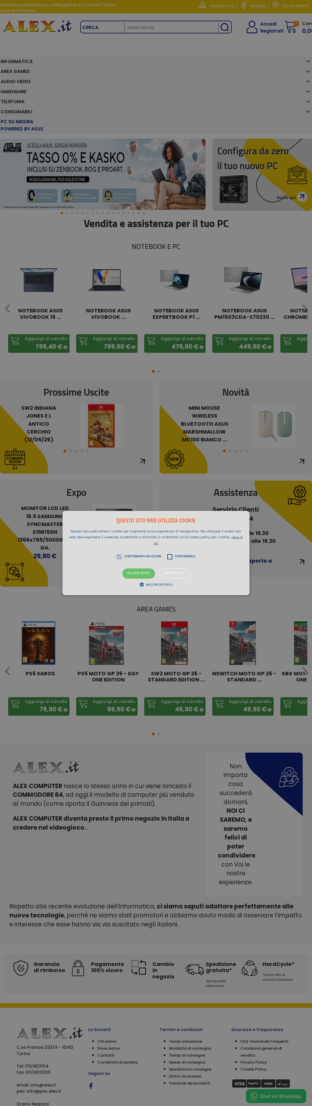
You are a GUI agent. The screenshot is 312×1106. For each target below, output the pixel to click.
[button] (156, 553)
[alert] (156, 553)
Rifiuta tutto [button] (174, 573)
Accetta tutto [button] (138, 573)
